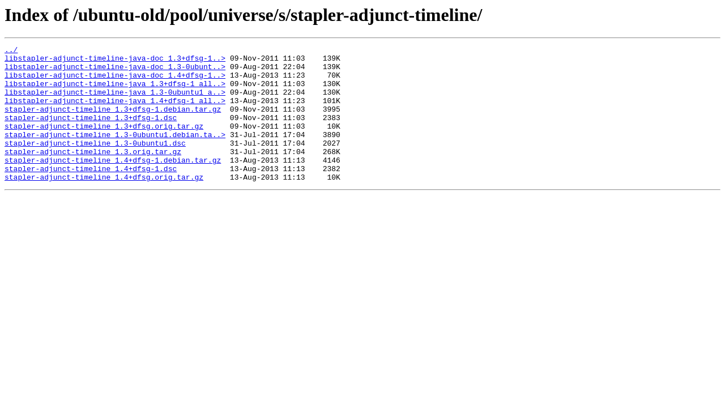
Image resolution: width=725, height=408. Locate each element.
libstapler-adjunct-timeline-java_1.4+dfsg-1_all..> (115, 112)
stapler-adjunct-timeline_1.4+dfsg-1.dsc (91, 194)
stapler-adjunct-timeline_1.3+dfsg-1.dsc (91, 133)
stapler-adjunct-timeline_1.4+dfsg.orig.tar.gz (104, 204)
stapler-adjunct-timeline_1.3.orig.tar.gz (93, 173)
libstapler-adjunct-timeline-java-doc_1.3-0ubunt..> (115, 71)
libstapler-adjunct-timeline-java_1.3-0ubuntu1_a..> (115, 102)
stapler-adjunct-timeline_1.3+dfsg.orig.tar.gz (104, 143)
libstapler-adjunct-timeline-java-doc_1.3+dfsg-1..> (115, 61)
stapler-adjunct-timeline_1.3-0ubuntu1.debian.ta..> (115, 153)
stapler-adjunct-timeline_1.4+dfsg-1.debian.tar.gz (113, 183)
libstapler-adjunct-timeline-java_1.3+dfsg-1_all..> (115, 92)
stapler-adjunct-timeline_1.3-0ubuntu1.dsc (95, 163)
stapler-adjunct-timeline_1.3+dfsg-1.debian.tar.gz (113, 122)
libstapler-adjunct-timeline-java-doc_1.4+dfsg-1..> (115, 81)
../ (11, 51)
